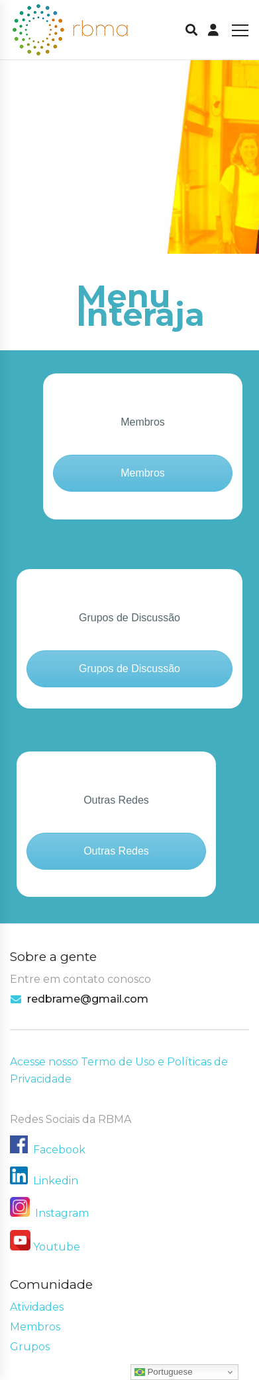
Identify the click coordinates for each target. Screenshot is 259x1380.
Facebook (59, 1149)
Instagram (49, 1213)
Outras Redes (116, 851)
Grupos (30, 1346)
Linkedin (55, 1180)
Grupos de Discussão (129, 668)
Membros (143, 473)
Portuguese (163, 1372)
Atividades (37, 1307)
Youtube (56, 1247)
